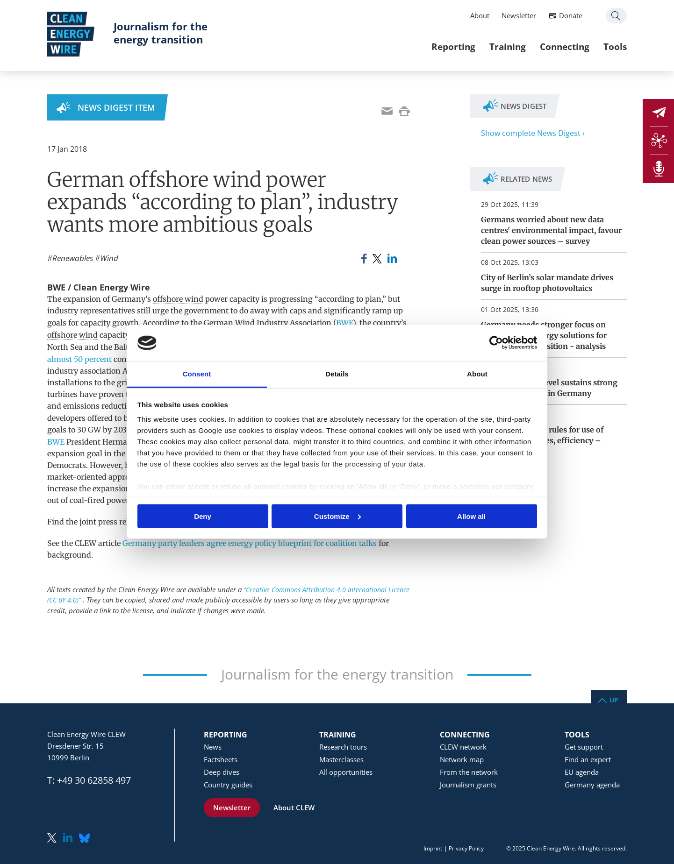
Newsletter (519, 15)
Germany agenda (592, 784)
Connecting (564, 46)
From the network (469, 772)
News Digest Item (116, 107)
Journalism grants (468, 784)
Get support (584, 746)
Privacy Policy (466, 848)
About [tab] (477, 374)
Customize (337, 516)
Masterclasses (341, 759)
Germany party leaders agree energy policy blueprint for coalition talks (249, 543)
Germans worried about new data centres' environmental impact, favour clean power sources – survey (551, 230)
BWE (344, 322)
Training (507, 46)
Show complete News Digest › (533, 133)
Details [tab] (337, 374)
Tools (615, 46)
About (479, 15)
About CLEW (294, 807)
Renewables (72, 258)
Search (616, 15)
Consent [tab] (197, 374)
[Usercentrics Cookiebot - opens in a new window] (496, 343)
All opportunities (346, 772)
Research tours (343, 746)
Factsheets (220, 759)
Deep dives (221, 772)
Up (613, 699)
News (213, 746)
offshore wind (178, 299)
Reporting (453, 46)
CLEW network (463, 746)
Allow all (471, 516)
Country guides (228, 784)
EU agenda (582, 772)
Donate (570, 15)
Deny (202, 516)
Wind (109, 258)
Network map (462, 759)
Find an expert (588, 759)
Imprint (432, 848)
